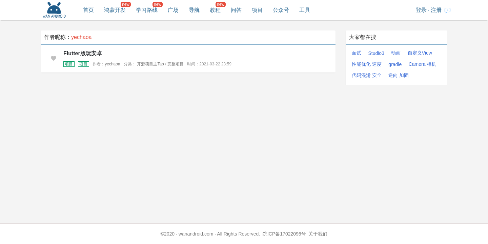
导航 (194, 10)
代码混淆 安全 (367, 75)
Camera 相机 (422, 64)
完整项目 (175, 64)
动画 (396, 53)
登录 (421, 10)
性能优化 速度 (367, 64)
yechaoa (112, 64)
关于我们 (317, 234)
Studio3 (376, 53)
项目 (257, 10)
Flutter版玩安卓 (82, 53)
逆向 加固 (398, 75)
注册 (436, 10)
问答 (236, 10)
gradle (395, 64)
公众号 (281, 10)
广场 (173, 10)
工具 (304, 10)
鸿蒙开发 (115, 10)
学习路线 (147, 10)
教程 (215, 10)
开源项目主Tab (150, 64)
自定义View (420, 53)
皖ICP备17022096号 (284, 234)
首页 (88, 10)
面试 (356, 53)
